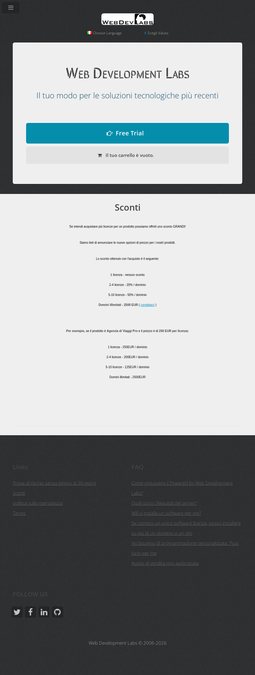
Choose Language (104, 33)
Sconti (19, 493)
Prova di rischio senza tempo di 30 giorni (54, 483)
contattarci (148, 305)
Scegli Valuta (156, 33)
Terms (19, 513)
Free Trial (130, 133)
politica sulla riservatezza (38, 503)
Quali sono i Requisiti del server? (164, 503)
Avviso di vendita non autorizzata (165, 563)
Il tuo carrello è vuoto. (129, 155)
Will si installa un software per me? (166, 513)
